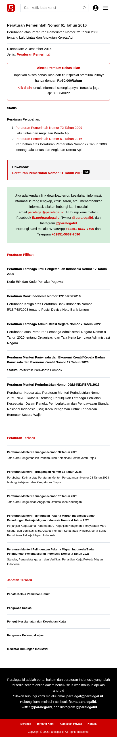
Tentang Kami (45, 723)
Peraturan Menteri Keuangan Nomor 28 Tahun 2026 (42, 452)
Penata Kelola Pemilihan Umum (28, 594)
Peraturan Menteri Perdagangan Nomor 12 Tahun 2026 (44, 471)
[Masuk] (95, 8)
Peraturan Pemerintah (34, 54)
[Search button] (84, 8)
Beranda (25, 723)
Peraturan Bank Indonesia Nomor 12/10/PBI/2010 (44, 296)
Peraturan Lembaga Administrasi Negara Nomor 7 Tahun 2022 (54, 324)
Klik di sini (25, 88)
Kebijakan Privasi (71, 723)
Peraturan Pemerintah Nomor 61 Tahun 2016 (48, 139)
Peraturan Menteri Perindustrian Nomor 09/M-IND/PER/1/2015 (53, 384)
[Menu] (105, 7)
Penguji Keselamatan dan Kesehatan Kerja (36, 621)
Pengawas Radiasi (19, 608)
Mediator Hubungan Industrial (27, 649)
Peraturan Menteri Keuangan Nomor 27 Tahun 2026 (42, 496)
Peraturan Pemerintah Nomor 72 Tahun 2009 (48, 127)
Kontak (92, 723)
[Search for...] (50, 8)
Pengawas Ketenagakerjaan (26, 635)
